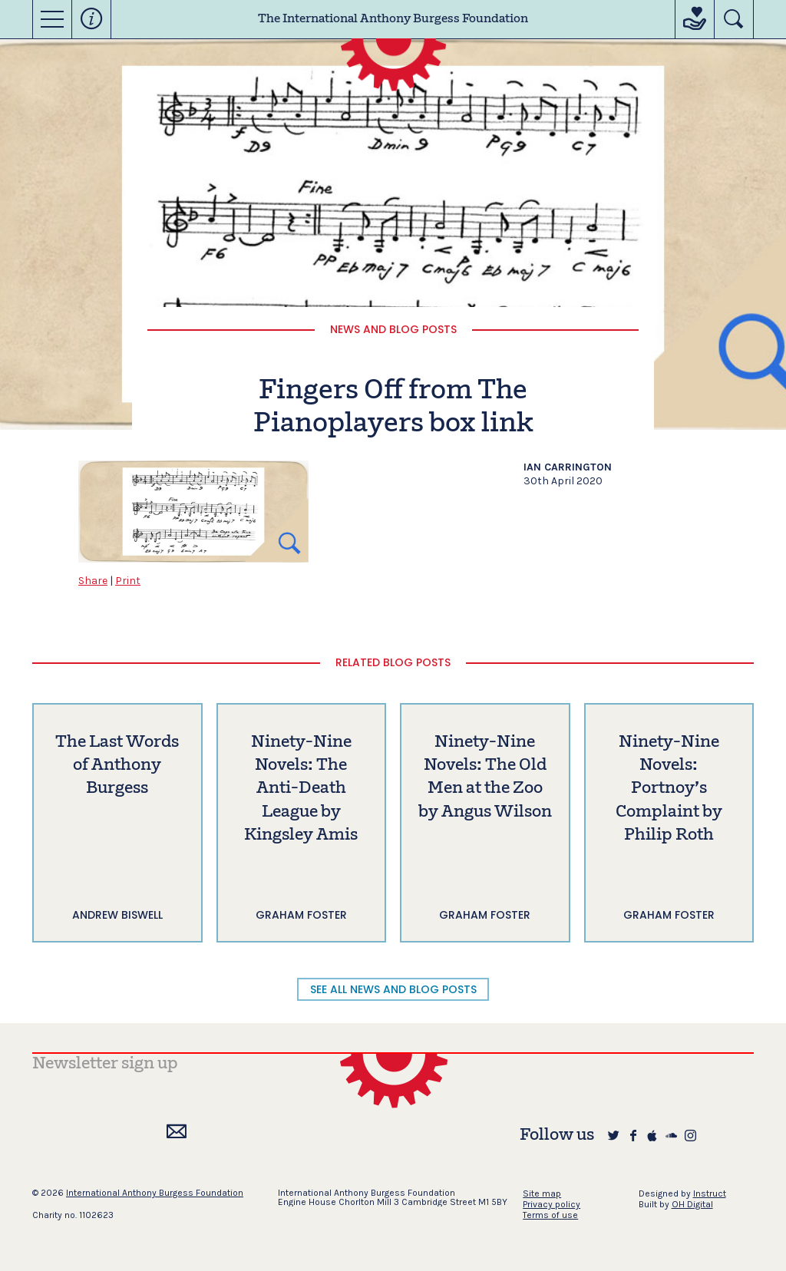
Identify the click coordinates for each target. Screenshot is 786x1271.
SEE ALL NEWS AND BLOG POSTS (393, 989)
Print (127, 580)
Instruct (709, 1193)
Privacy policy (551, 1204)
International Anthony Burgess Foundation (154, 1192)
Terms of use (550, 1215)
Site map (542, 1193)
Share (92, 580)
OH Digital (692, 1204)
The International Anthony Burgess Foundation (393, 19)
